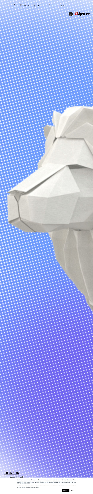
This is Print (11, 472)
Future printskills (15, 477)
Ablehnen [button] (72, 490)
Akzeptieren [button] (65, 490)
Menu (8, 5)
